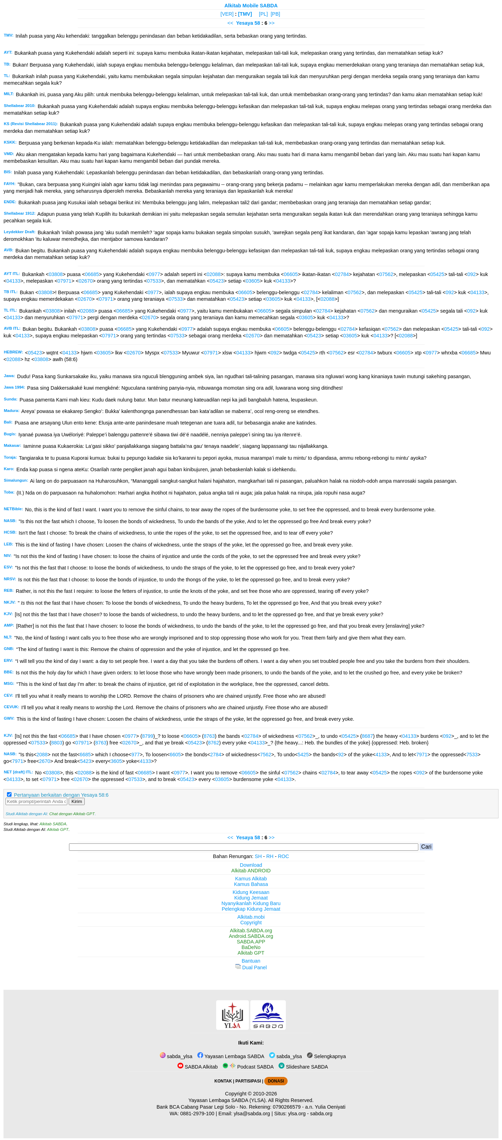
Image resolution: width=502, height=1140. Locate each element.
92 (341, 754)
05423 (217, 281)
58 (257, 23)
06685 (92, 274)
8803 (56, 742)
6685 (85, 754)
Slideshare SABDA (303, 1067)
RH (270, 856)
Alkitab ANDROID (251, 870)
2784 (215, 754)
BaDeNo (251, 947)
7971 (421, 754)
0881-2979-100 (197, 1113)
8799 (147, 736)
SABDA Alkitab (197, 1067)
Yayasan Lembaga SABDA (230, 1056)
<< (230, 23)
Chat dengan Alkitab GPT (71, 814)
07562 (386, 274)
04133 (13, 281)
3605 (116, 761)
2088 (42, 754)
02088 (214, 274)
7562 (265, 754)
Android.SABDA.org (251, 936)
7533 (472, 754)
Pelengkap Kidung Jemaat (251, 909)
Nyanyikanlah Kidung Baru (251, 903)
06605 (291, 274)
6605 (175, 754)
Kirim (76, 801)
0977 (154, 274)
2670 (44, 761)
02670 (86, 281)
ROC (283, 856)
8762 (213, 742)
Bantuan (251, 961)
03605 (253, 281)
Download (251, 865)
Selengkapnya (326, 1056)
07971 (64, 281)
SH (258, 856)
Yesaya (244, 23)
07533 (154, 281)
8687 (367, 736)
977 (135, 754)
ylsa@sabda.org (252, 1113)
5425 (303, 754)
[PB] (275, 14)
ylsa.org (296, 1113)
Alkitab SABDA (52, 824)
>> (272, 23)
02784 (342, 274)
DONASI (276, 1081)
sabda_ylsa (176, 1056)
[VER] (227, 14)
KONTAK (223, 1081)
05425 (437, 274)
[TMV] (245, 14)
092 (471, 274)
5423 (85, 761)
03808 (56, 274)
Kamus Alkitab (251, 878)
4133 (381, 754)
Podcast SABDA (248, 1067)
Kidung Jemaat (251, 898)
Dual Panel (251, 967)
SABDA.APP (251, 941)
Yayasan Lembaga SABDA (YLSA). (228, 1100)
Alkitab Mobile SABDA (251, 5)
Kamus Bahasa (251, 884)
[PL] (263, 14)
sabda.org (321, 1113)
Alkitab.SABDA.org (251, 930)
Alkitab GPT (57, 829)
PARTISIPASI (248, 1081)
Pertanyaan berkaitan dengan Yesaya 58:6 (61, 795)
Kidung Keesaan (251, 892)
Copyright (251, 922)
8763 (209, 736)
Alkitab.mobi (251, 917)
